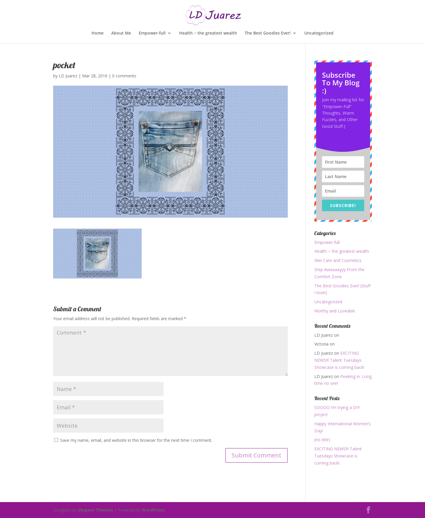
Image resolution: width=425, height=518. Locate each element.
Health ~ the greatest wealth (208, 33)
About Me (121, 33)
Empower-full (152, 33)
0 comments (124, 76)
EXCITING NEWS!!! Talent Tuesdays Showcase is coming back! (339, 360)
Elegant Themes (95, 510)
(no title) (322, 439)
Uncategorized (319, 33)
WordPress (153, 510)
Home (97, 33)
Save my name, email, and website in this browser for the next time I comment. (136, 440)
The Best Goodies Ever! (268, 33)
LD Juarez (68, 76)
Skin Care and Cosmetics (338, 260)
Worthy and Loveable (334, 311)
